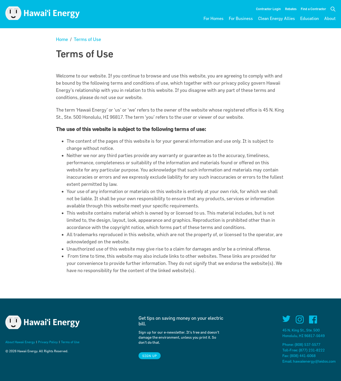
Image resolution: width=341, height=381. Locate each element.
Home (62, 39)
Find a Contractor (313, 9)
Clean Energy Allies (276, 18)
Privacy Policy (48, 342)
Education (309, 18)
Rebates (291, 9)
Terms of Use (87, 39)
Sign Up (149, 356)
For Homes (214, 18)
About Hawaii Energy (20, 342)
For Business (241, 18)
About (330, 18)
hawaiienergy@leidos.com (314, 361)
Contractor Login (268, 9)
